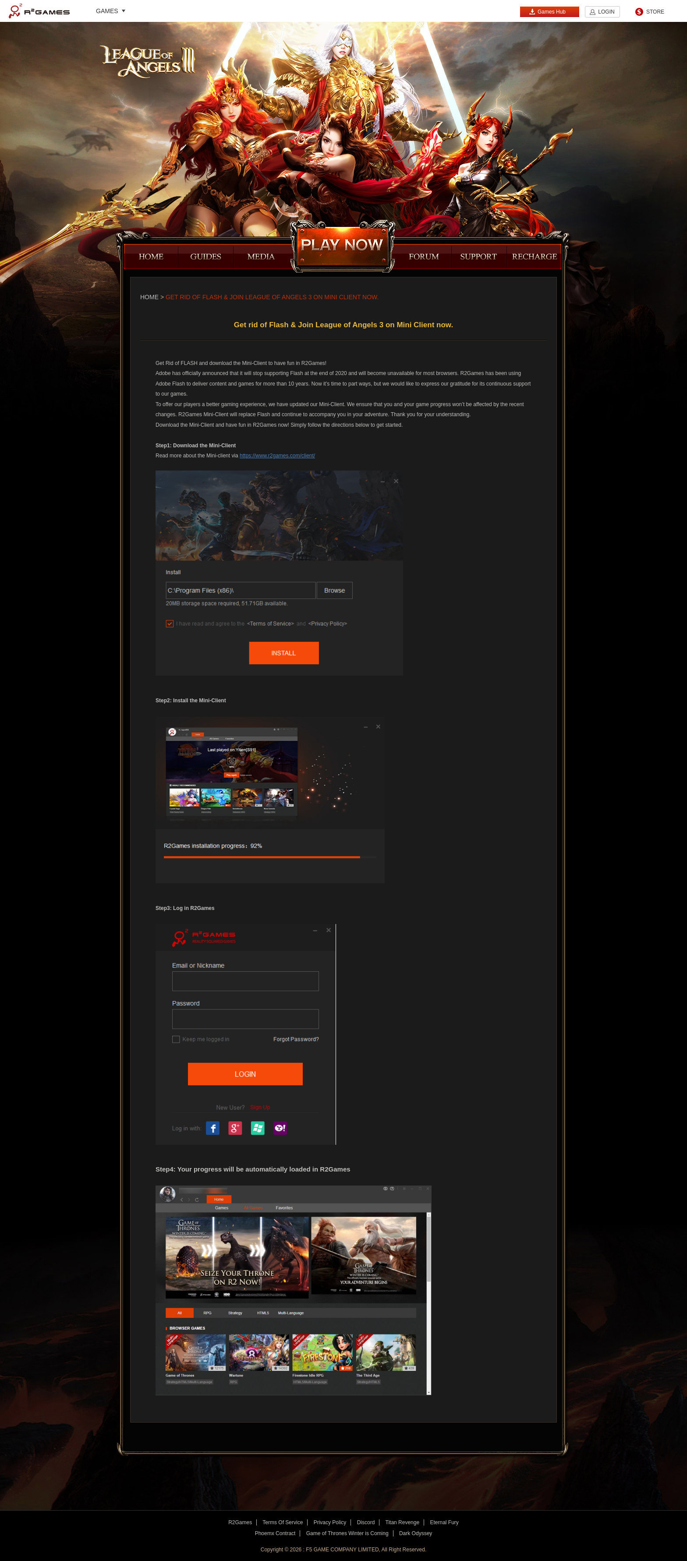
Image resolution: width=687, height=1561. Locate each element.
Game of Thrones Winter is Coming (347, 1533)
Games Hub (547, 11)
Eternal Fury (444, 1522)
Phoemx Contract (275, 1533)
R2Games (39, 11)
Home (149, 297)
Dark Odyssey (415, 1533)
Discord (366, 1522)
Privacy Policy (330, 1522)
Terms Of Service (282, 1522)
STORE (655, 12)
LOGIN (606, 12)
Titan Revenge (403, 1522)
